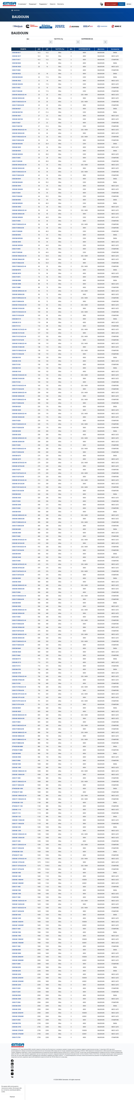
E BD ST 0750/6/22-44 (19, 687)
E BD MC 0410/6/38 (18, 543)
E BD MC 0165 (16, 371)
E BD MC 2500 (16, 999)
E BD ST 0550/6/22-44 (19, 620)
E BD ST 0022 (16, 87)
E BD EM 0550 (16, 603)
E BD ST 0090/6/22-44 (19, 298)
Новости (52, 4)
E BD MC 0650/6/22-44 (19, 634)
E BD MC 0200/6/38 (18, 396)
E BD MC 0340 (16, 505)
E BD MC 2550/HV (17, 1013)
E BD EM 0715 (16, 659)
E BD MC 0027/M (17, 119)
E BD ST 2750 (16, 1037)
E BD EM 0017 (16, 52)
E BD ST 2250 (16, 988)
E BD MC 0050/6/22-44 (19, 210)
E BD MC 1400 (16, 876)
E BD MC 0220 (16, 410)
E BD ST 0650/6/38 (18, 645)
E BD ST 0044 (16, 193)
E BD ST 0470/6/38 (18, 575)
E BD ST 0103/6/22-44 (19, 312)
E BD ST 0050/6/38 (18, 228)
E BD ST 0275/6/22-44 (19, 473)
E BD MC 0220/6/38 (18, 417)
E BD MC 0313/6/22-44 (19, 480)
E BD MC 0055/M (17, 245)
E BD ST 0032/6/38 (18, 140)
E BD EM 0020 (16, 63)
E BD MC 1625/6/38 (18, 904)
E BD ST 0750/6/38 (18, 690)
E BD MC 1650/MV (18, 925)
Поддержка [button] (43, 4)
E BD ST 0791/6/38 (18, 704)
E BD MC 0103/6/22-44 (19, 305)
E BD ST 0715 (16, 666)
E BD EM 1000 (16, 764)
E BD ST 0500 (16, 592)
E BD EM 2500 (16, 995)
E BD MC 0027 (16, 116)
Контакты (60, 4)
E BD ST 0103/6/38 (18, 315)
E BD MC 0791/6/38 (18, 697)
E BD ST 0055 (16, 249)
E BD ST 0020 (16, 70)
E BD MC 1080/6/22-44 (19, 795)
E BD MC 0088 (16, 284)
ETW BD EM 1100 (17, 802)
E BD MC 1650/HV (17, 922)
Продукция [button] (32, 4)
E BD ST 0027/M (17, 126)
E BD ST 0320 (16, 501)
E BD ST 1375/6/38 (18, 869)
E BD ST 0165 (16, 382)
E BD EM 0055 (16, 235)
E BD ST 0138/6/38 (18, 354)
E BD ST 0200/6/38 (18, 403)
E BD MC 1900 (16, 936)
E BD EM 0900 (16, 753)
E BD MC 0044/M (17, 189)
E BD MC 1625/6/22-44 (19, 901)
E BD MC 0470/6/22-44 (19, 564)
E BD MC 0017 (16, 56)
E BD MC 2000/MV (18, 960)
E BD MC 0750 (16, 673)
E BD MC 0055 (16, 242)
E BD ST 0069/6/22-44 (19, 266)
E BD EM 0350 (16, 512)
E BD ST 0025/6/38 (18, 105)
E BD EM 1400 (16, 872)
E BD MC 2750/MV (18, 1034)
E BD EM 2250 (16, 967)
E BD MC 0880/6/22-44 (19, 732)
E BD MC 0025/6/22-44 (19, 94)
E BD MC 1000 (16, 767)
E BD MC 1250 (16, 830)
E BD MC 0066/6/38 (18, 259)
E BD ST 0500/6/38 (18, 599)
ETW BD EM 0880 (17, 746)
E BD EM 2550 (16, 1006)
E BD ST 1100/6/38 (18, 823)
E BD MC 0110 (16, 322)
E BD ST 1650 (16, 929)
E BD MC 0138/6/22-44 (19, 343)
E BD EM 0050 (16, 200)
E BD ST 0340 (16, 508)
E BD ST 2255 (16, 992)
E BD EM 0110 (16, 319)
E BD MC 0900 (16, 757)
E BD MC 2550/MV (18, 1016)
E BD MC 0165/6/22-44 (19, 375)
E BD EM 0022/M (17, 77)
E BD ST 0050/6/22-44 (19, 224)
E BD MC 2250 (16, 974)
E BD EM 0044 (16, 179)
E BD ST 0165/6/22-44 (19, 385)
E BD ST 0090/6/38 (18, 301)
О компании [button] (22, 4)
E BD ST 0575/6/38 (18, 631)
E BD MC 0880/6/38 (18, 736)
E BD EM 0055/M (17, 238)
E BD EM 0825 (16, 708)
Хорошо (12, 1097)
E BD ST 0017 (16, 59)
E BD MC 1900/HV (17, 939)
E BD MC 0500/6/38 (18, 589)
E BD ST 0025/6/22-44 (19, 101)
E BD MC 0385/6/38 (18, 519)
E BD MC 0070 (16, 273)
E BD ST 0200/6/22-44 (19, 399)
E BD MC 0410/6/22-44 (19, 540)
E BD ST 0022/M (17, 91)
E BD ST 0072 (16, 277)
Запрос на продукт (111, 4)
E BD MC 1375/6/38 (18, 862)
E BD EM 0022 (16, 73)
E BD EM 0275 (16, 455)
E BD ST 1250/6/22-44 (19, 844)
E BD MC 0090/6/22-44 (19, 291)
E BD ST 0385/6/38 (18, 526)
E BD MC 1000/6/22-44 (19, 771)
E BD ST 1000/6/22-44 (19, 781)
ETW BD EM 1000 (17, 788)
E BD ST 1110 (16, 813)
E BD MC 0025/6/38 (18, 98)
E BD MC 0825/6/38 (18, 718)
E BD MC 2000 (16, 953)
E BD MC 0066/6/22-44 (19, 256)
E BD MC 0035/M (17, 154)
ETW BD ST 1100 (17, 806)
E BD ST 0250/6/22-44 (19, 448)
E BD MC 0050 (16, 207)
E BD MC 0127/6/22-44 (19, 329)
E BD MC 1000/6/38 (18, 774)
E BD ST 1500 (16, 897)
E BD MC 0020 (16, 66)
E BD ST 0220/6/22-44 (19, 424)
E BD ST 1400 (16, 887)
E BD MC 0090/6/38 (18, 294)
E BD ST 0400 (16, 536)
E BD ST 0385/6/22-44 (19, 522)
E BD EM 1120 (16, 816)
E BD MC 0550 (16, 606)
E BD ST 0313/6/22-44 (19, 487)
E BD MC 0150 (16, 361)
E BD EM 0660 (16, 648)
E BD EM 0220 (16, 406)
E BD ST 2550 (16, 1020)
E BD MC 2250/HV (17, 978)
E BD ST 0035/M (17, 161)
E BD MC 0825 (16, 711)
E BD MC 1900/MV (18, 943)
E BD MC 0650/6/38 (18, 638)
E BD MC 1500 (16, 894)
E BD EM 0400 (16, 529)
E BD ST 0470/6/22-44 (19, 571)
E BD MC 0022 (16, 80)
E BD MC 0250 (16, 434)
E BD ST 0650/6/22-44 (19, 641)
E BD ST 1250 (16, 841)
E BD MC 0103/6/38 (18, 308)
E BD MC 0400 (16, 533)
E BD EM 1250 (16, 827)
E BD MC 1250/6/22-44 (19, 834)
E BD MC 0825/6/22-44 (19, 715)
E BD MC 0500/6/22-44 (19, 585)
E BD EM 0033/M (17, 144)
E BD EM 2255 (16, 971)
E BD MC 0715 (16, 662)
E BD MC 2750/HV (17, 1030)
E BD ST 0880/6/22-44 (19, 739)
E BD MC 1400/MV (18, 883)
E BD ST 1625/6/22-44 (19, 908)
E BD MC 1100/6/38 (18, 820)
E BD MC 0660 (16, 652)
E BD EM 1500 (16, 890)
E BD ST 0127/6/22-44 (19, 336)
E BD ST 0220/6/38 (18, 427)
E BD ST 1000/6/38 (18, 785)
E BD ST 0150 (16, 364)
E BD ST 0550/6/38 (18, 624)
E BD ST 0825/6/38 (18, 729)
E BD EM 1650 (16, 915)
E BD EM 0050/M (17, 203)
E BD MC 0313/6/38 (18, 483)
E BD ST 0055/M (17, 252)
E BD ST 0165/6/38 (18, 389)
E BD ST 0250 (16, 445)
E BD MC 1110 (16, 809)
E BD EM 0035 (16, 151)
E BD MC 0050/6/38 (18, 214)
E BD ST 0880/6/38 (18, 743)
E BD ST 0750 (16, 683)
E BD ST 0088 (16, 287)
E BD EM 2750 (16, 1023)
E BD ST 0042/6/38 (18, 175)
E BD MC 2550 (16, 1009)
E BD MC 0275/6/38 (18, 466)
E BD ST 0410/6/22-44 (19, 547)
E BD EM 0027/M (17, 112)
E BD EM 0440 (16, 554)
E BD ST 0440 (16, 561)
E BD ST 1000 (16, 778)
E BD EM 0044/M (17, 182)
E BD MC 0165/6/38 (18, 378)
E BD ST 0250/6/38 (18, 452)
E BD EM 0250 (16, 431)
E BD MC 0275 (16, 459)
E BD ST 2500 (16, 1002)
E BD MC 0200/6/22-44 (19, 392)
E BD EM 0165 (16, 368)
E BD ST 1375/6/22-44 (19, 865)
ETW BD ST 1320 (17, 855)
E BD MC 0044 (16, 186)
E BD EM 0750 (16, 669)
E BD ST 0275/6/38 (18, 476)
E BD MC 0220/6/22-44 (19, 413)
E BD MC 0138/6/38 (18, 347)
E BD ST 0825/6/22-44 (19, 725)
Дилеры (129, 4)
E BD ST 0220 (16, 420)
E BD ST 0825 (16, 722)
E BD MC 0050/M (17, 217)
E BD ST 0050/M (17, 231)
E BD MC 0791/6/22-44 (19, 694)
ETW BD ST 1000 (17, 792)
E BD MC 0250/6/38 (18, 441)
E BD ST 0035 (16, 158)
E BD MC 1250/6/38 (18, 837)
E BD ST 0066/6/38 (18, 263)
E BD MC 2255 (16, 985)
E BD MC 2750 (16, 1027)
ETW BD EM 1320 (17, 851)
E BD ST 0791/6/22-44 (19, 701)
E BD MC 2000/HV (17, 957)
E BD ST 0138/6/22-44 (19, 350)
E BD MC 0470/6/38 (18, 568)
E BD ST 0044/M (17, 196)
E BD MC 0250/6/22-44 (19, 438)
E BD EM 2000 (16, 950)
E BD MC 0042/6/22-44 (19, 165)
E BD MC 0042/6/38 (18, 168)
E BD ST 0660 (16, 655)
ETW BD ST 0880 (17, 750)
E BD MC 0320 (16, 498)
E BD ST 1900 (16, 946)
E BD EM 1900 (16, 932)
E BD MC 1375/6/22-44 (19, 858)
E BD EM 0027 (16, 108)
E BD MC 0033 (16, 147)
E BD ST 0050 (16, 221)
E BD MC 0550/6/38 (18, 613)
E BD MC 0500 (16, 582)
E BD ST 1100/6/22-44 (19, 799)
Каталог (121, 4)
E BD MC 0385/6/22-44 (19, 515)
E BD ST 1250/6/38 (18, 848)
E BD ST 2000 (16, 964)
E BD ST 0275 (16, 469)
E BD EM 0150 (16, 357)
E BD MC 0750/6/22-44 (19, 676)
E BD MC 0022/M (17, 84)
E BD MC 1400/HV (17, 879)
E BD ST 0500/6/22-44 (19, 596)
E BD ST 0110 (16, 326)
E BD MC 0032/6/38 (18, 133)
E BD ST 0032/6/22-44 (19, 137)
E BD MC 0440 (16, 557)
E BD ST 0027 (16, 123)
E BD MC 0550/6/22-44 (19, 610)
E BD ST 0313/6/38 (18, 490)
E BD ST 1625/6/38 (18, 911)
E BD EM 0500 (16, 578)
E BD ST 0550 (16, 617)
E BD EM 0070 (16, 270)
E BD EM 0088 (16, 280)
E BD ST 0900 (16, 760)
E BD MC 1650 (16, 918)
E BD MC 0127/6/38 (18, 333)
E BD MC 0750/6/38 (18, 680)
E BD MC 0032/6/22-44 (19, 130)
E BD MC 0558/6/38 (18, 627)
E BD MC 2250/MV (18, 981)
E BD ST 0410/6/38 (18, 550)
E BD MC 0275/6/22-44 (19, 462)
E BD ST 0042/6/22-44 (19, 172)
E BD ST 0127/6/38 (18, 340)
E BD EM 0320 (16, 494)
